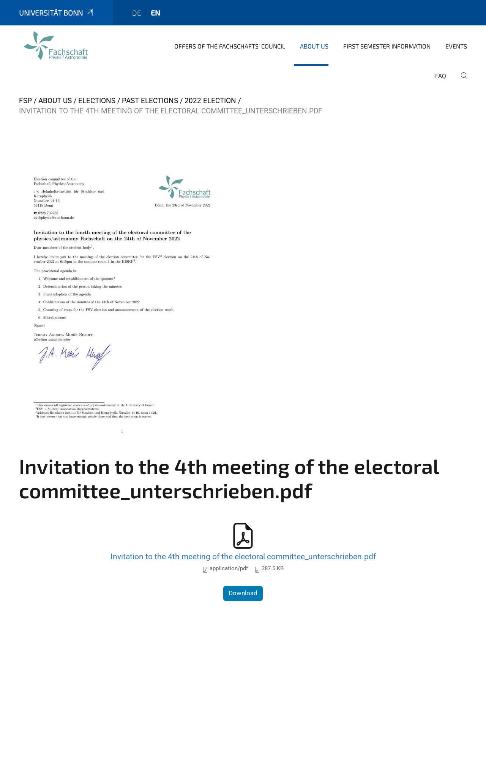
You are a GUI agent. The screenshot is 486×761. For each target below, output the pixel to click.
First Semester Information (387, 46)
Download (243, 593)
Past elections (150, 100)
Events (456, 46)
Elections (96, 100)
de (136, 12)
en (155, 12)
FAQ (440, 75)
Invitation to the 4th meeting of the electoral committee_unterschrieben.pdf (243, 556)
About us (314, 46)
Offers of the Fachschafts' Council (229, 46)
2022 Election (210, 100)
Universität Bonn (56, 12)
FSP (25, 100)
